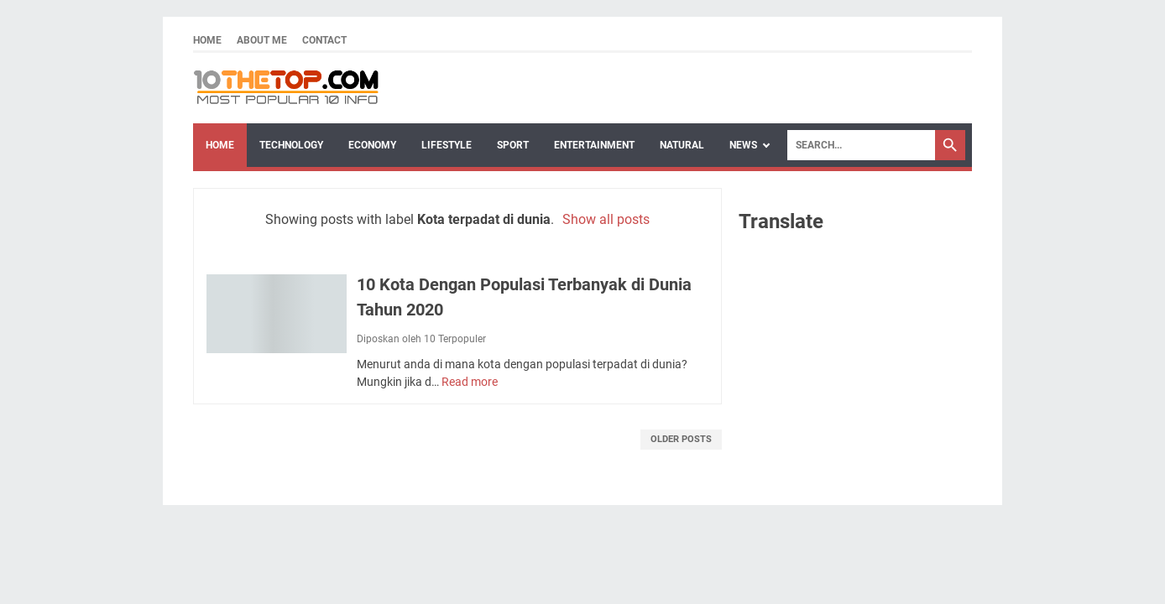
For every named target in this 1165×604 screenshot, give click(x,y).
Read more (469, 381)
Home (207, 40)
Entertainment (594, 145)
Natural (682, 145)
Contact (324, 40)
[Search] (861, 145)
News (743, 145)
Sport (513, 145)
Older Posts (681, 439)
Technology (291, 145)
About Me (262, 40)
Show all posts (606, 219)
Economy (372, 145)
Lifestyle (446, 145)
